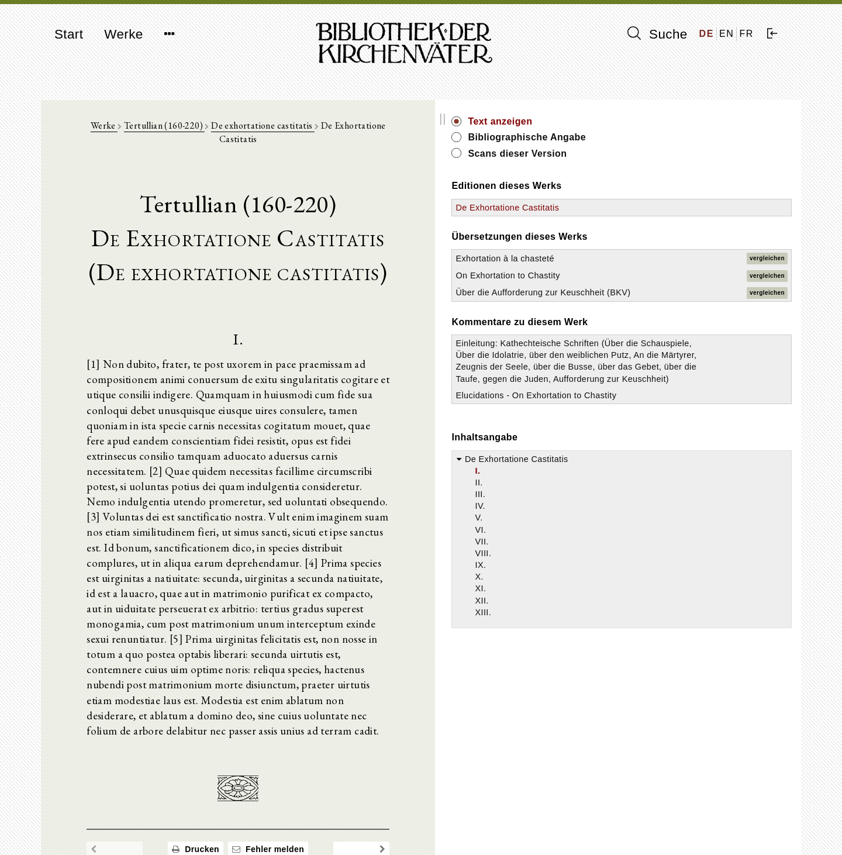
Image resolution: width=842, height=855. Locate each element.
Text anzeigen (676, 121)
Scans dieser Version (693, 153)
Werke (123, 34)
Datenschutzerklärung (663, 828)
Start (68, 34)
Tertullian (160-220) (232, 135)
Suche (657, 34)
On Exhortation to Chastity (684, 275)
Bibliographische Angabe (703, 137)
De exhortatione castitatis (330, 135)
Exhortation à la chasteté (681, 258)
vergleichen (767, 258)
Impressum (643, 817)
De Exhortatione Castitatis (684, 207)
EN (726, 34)
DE (706, 34)
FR (746, 34)
